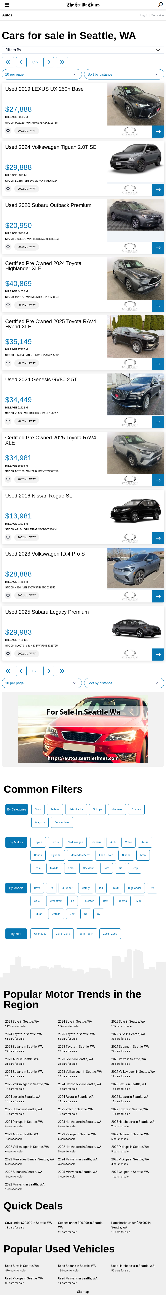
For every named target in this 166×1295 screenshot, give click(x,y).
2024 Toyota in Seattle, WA (23, 1036)
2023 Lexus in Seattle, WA (75, 1061)
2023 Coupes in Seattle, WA (130, 1174)
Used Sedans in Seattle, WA (77, 1268)
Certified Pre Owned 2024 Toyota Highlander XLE (43, 266)
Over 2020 (40, 933)
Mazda (54, 868)
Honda (38, 855)
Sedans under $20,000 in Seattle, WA (80, 1227)
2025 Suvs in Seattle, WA (128, 1024)
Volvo (128, 842)
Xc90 (115, 888)
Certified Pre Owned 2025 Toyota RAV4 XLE (50, 440)
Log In (144, 15)
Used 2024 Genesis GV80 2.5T (41, 379)
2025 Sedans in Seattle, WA (24, 1074)
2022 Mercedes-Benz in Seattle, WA (29, 1162)
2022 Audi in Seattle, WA (22, 1137)
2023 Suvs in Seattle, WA (22, 1024)
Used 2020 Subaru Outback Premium (48, 205)
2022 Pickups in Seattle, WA (130, 1149)
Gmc (70, 868)
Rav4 (37, 888)
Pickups (97, 809)
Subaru (97, 842)
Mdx (138, 901)
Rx (51, 888)
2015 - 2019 (63, 933)
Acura (144, 842)
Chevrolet (88, 868)
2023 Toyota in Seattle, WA (76, 1049)
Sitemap (83, 1291)
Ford (106, 868)
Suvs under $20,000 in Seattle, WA (28, 1225)
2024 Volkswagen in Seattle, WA (133, 1074)
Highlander (134, 888)
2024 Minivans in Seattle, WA (77, 1162)
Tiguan (38, 913)
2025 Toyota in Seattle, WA (76, 1036)
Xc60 (37, 901)
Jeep (135, 868)
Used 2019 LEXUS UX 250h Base (44, 89)
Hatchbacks (76, 809)
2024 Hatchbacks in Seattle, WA (79, 1086)
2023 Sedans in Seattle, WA (24, 1049)
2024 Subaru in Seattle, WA (129, 1099)
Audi (113, 842)
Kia (120, 868)
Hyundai (56, 855)
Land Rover (106, 855)
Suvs (38, 809)
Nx (152, 888)
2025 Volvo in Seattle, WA (75, 1111)
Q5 (86, 913)
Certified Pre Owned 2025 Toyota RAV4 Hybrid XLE (50, 324)
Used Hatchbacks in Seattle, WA (133, 1268)
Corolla (56, 913)
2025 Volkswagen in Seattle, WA (27, 1086)
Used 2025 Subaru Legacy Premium (47, 612)
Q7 (99, 913)
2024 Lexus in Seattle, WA (22, 1099)
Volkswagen (75, 842)
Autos (7, 15)
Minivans (117, 809)
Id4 (101, 888)
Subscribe (157, 15)
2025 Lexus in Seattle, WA (129, 1086)
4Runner (67, 888)
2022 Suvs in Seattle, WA (128, 1036)
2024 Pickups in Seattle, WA (24, 1124)
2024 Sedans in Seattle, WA (130, 1049)
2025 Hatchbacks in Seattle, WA (133, 1124)
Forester (89, 901)
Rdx (105, 901)
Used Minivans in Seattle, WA (77, 1281)
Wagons (40, 822)
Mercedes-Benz (80, 855)
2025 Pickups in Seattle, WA (130, 1162)
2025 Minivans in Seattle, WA (77, 1174)
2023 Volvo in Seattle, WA (128, 1061)
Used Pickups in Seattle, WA (24, 1281)
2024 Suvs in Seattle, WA (75, 1024)
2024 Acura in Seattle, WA (76, 1099)
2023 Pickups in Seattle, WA (77, 1137)
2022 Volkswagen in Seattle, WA (27, 1149)
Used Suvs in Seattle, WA (22, 1268)
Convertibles (61, 822)
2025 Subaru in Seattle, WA (23, 1111)
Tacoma (122, 901)
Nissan (126, 855)
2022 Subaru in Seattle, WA (23, 1174)
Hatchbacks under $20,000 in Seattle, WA (131, 1227)
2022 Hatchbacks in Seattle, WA (79, 1149)
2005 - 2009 (110, 933)
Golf (72, 913)
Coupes (136, 809)
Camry (86, 888)
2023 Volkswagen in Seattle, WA (80, 1074)
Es (72, 901)
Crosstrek (56, 901)
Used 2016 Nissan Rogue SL (38, 495)
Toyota (38, 842)
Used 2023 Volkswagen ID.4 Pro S (45, 553)
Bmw (143, 855)
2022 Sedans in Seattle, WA (130, 1137)
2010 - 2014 (87, 933)
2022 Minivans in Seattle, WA (25, 1187)
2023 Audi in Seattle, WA (22, 1061)
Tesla (37, 868)
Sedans (54, 809)
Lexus (55, 842)
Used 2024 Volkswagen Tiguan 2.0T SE (51, 147)
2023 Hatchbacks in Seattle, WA (79, 1124)
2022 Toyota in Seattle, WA (129, 1111)
